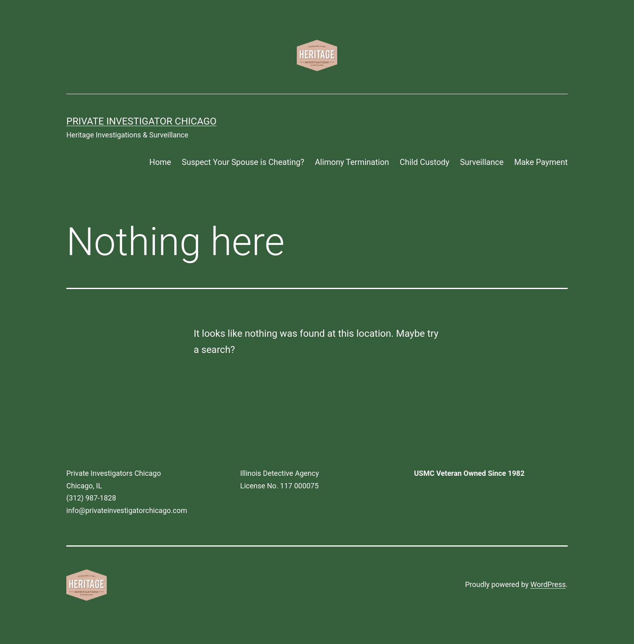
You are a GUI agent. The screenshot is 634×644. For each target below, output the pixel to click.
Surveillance (482, 162)
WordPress (548, 584)
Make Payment (541, 162)
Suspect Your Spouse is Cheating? (243, 162)
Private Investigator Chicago (141, 121)
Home (160, 162)
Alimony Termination (352, 162)
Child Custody (424, 162)
